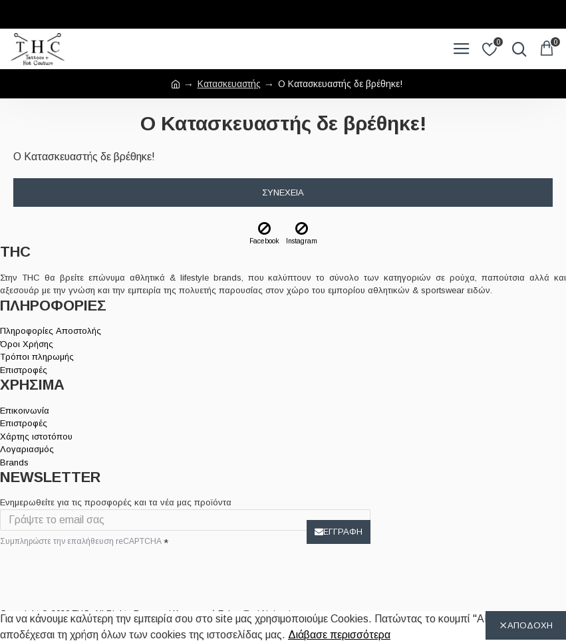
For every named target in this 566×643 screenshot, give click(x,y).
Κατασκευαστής (229, 83)
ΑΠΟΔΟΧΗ (530, 625)
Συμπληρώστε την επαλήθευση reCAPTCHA (81, 540)
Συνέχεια (283, 192)
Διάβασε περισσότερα (339, 634)
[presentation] (93, 574)
